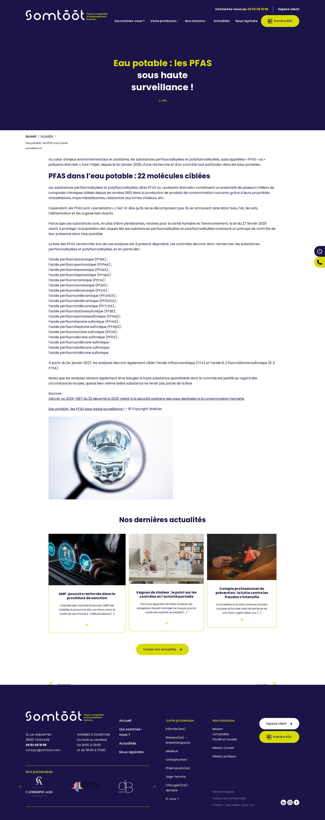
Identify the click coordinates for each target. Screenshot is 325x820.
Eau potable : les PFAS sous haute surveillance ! (87, 408)
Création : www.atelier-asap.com (233, 805)
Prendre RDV (280, 21)
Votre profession (164, 21)
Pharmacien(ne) (178, 768)
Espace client (288, 9)
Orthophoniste (176, 760)
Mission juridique (224, 756)
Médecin (172, 751)
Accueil (31, 136)
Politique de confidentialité (229, 798)
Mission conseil (223, 748)
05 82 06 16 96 (257, 9)
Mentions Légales (223, 791)
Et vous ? (172, 799)
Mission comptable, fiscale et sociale (224, 734)
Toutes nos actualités (162, 649)
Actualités (222, 21)
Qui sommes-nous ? (129, 21)
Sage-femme (176, 777)
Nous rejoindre (246, 21)
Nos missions (196, 21)
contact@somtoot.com (43, 750)
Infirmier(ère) (176, 729)
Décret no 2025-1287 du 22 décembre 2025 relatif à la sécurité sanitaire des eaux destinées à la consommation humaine (146, 398)
